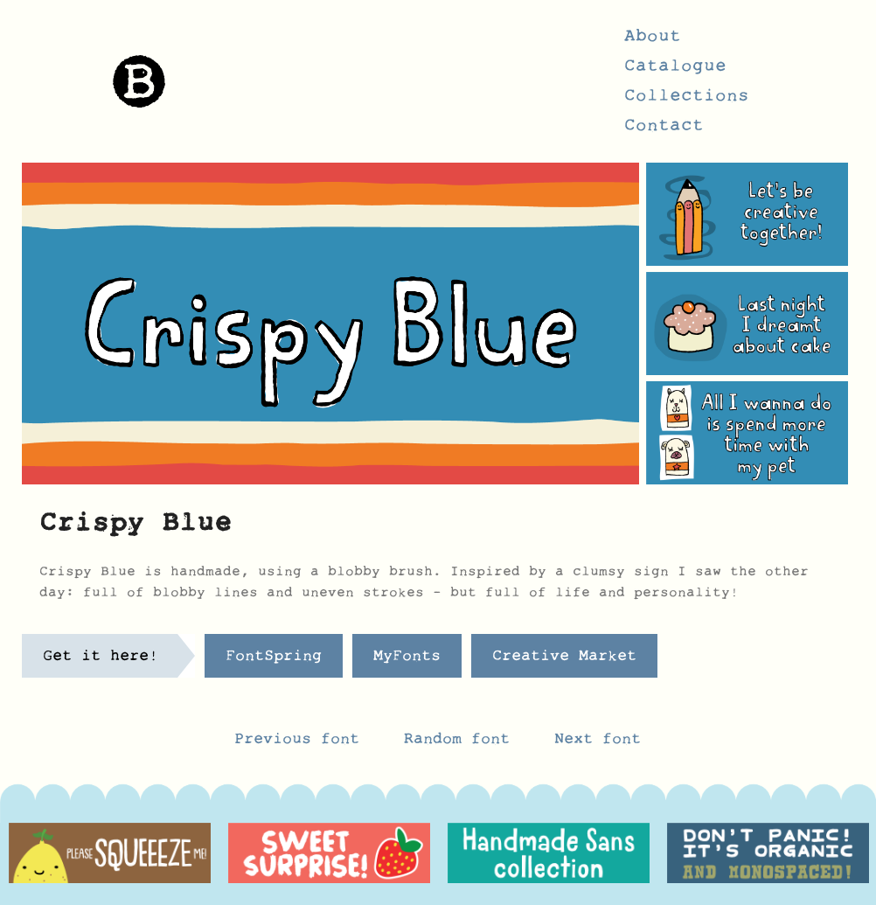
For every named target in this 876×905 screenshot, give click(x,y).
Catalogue (675, 71)
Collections (686, 100)
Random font (461, 743)
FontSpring (274, 660)
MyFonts (407, 660)
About (652, 41)
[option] (109, 853)
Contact (664, 130)
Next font (597, 743)
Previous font (296, 743)
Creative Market (564, 660)
